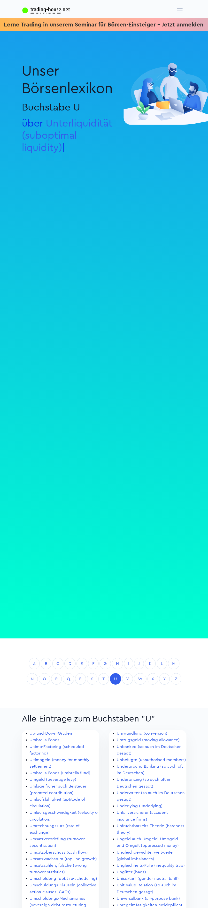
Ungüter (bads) (131, 872)
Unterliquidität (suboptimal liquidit (67, 135)
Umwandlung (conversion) (142, 733)
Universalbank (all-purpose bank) (148, 898)
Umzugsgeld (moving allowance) (148, 740)
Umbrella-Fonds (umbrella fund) (60, 773)
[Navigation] (179, 10)
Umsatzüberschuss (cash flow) (59, 852)
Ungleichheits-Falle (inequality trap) (151, 865)
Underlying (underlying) (139, 806)
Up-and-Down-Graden (51, 733)
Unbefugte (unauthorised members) (151, 760)
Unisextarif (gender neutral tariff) (148, 878)
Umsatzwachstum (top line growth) (63, 859)
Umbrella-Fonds (45, 740)
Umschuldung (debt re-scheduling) (63, 878)
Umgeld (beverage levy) (53, 779)
